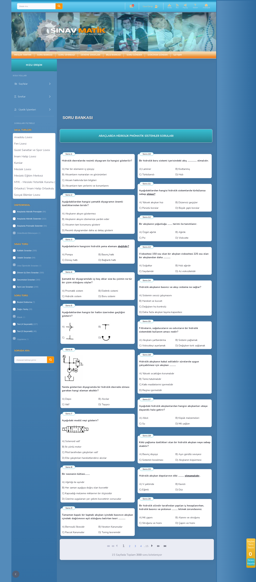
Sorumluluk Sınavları (26, 280)
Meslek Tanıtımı (22, 55)
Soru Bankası (44, 55)
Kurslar (34, 163)
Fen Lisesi (34, 143)
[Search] (36, 6)
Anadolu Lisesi (34, 137)
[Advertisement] (123, 84)
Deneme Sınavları (90, 55)
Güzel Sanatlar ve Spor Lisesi (34, 150)
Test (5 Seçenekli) (25, 331)
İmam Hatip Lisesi (34, 156)
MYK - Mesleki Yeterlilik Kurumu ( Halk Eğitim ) (34, 182)
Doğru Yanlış (22, 309)
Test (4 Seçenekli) (25, 324)
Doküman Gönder (158, 55)
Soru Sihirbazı (66, 55)
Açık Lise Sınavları (25, 287)
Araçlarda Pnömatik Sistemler (30, 226)
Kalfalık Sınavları (24, 250)
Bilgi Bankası (113, 55)
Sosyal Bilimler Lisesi (34, 195)
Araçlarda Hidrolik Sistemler (29, 219)
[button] (131, 6)
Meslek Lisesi (34, 169)
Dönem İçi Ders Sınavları (28, 273)
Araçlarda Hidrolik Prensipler (29, 212)
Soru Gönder (134, 55)
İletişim (178, 55)
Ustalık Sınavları (24, 258)
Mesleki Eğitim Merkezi (34, 175)
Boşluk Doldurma (24, 302)
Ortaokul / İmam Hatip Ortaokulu (34, 188)
